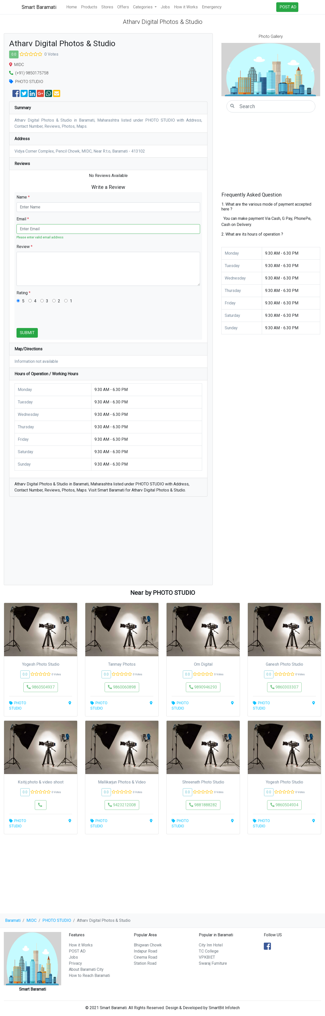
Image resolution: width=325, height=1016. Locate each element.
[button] (228, 69)
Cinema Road (145, 957)
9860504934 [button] (284, 804)
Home (71, 7)
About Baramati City (86, 969)
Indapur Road (145, 951)
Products (89, 7)
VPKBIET (207, 957)
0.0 (13, 54)
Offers (123, 7)
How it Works (186, 7)
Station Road (145, 963)
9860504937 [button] (41, 687)
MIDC (31, 920)
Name (23, 197)
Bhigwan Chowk (148, 945)
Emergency (212, 7)
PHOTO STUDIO (56, 920)
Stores (107, 7)
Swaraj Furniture (213, 963)
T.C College (209, 951)
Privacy (75, 963)
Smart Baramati (39, 7)
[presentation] (55, 318)
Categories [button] (143, 7)
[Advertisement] (108, 543)
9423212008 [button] (122, 804)
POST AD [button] (288, 7)
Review (24, 246)
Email (23, 219)
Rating (23, 292)
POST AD (77, 951)
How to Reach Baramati (89, 975)
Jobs (165, 7)
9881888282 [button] (203, 804)
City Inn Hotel (211, 945)
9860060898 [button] (122, 687)
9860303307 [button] (284, 687)
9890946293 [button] (203, 687)
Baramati (13, 920)
